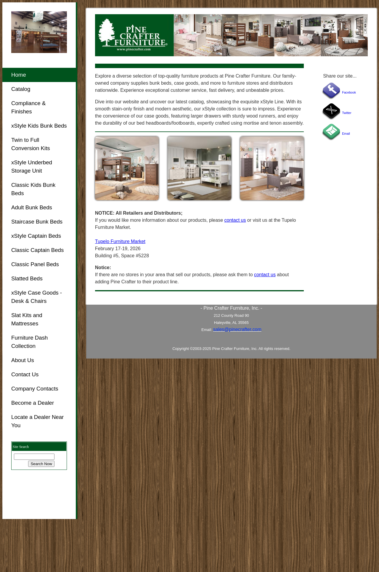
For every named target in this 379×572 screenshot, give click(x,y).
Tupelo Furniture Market (120, 241)
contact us (235, 220)
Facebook (349, 92)
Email (346, 133)
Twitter (346, 113)
